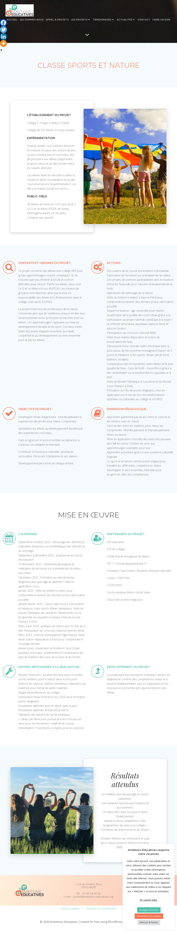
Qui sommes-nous (32, 19)
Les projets (81, 19)
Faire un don (161, 19)
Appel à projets (57, 19)
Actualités (126, 19)
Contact (144, 19)
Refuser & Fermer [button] (149, 922)
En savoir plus (148, 900)
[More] (3, 43)
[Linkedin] (3, 36)
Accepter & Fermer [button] (149, 909)
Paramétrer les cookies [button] (149, 916)
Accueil (12, 19)
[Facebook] (3, 22)
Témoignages (103, 19)
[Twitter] (3, 29)
